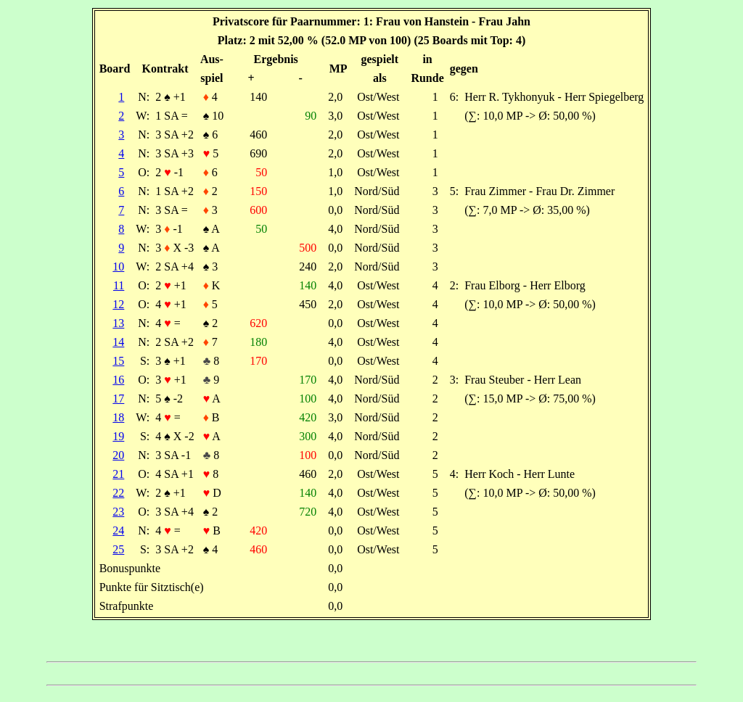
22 (118, 493)
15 (118, 361)
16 (118, 379)
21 (118, 474)
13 (118, 323)
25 (118, 549)
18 (118, 417)
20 (118, 455)
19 (118, 436)
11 (118, 285)
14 (118, 342)
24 (118, 530)
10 (118, 266)
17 (118, 398)
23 (118, 511)
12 (118, 304)
